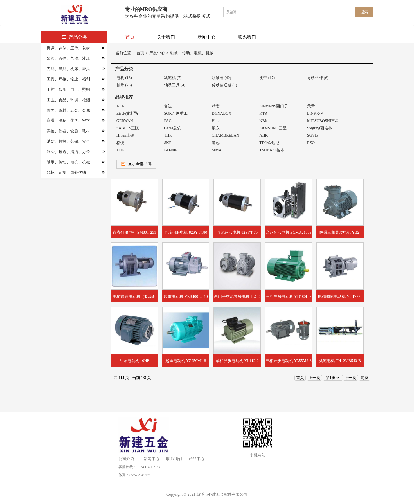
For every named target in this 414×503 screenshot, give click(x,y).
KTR (263, 113)
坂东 (216, 128)
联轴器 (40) (221, 78)
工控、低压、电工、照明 (68, 89)
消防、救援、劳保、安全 (68, 141)
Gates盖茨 (172, 128)
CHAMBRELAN (225, 135)
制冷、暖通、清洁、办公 (68, 152)
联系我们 (247, 37)
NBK (263, 121)
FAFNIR (171, 150)
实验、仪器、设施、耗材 (68, 131)
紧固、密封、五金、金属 (68, 110)
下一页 (350, 378)
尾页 (364, 378)
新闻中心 (206, 37)
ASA (120, 106)
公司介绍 (126, 459)
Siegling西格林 (319, 128)
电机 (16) (124, 78)
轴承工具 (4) (174, 85)
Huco (216, 121)
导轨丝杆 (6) (317, 78)
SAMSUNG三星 (272, 128)
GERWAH (124, 121)
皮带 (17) (267, 78)
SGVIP (312, 135)
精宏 (216, 106)
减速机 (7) (172, 78)
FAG (168, 121)
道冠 (216, 143)
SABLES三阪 (127, 128)
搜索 (364, 12)
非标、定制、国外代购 (66, 172)
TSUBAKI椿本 (271, 150)
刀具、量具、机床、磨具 (68, 69)
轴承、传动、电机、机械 (68, 162)
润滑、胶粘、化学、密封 (68, 120)
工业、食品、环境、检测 (68, 100)
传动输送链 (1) (224, 85)
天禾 (311, 106)
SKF (167, 143)
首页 (129, 37)
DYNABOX (221, 113)
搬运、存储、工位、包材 (68, 48)
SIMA (217, 150)
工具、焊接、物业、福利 (68, 79)
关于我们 (166, 37)
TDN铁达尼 (269, 143)
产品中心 (157, 53)
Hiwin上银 (125, 135)
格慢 (120, 143)
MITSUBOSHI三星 (323, 121)
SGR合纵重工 (175, 113)
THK (168, 135)
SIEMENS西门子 (273, 106)
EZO (311, 143)
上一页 (314, 378)
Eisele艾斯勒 (127, 113)
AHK (263, 135)
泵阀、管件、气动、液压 (68, 58)
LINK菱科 (315, 113)
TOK (120, 150)
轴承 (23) (124, 85)
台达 (168, 106)
